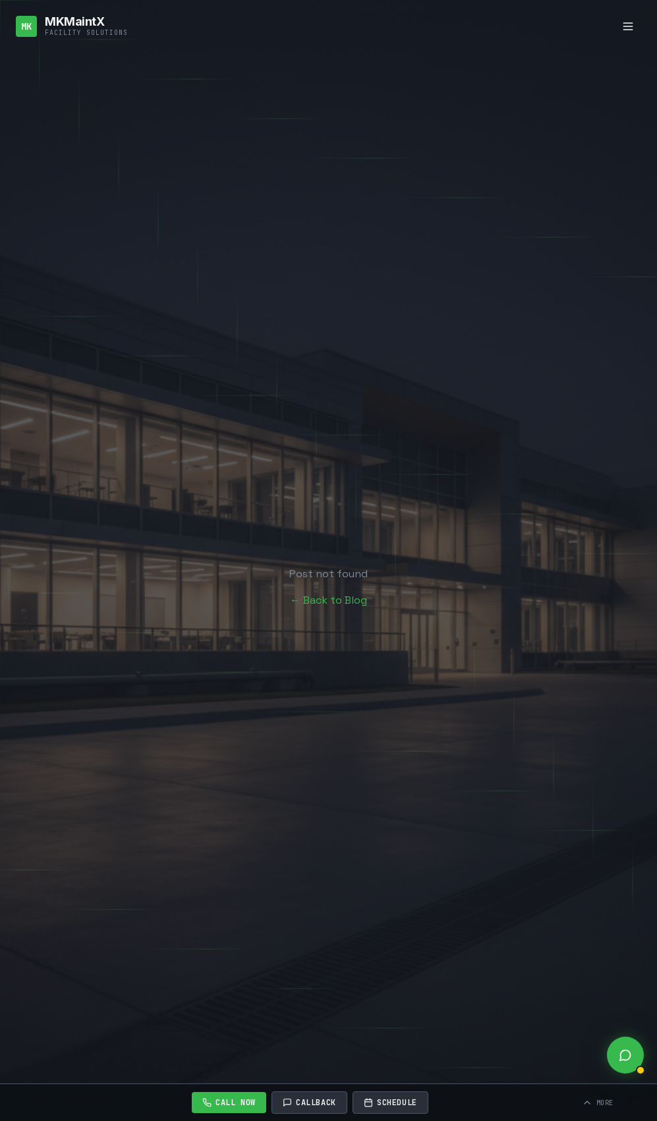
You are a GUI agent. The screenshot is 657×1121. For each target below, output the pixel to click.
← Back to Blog (328, 600)
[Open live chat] (625, 1055)
